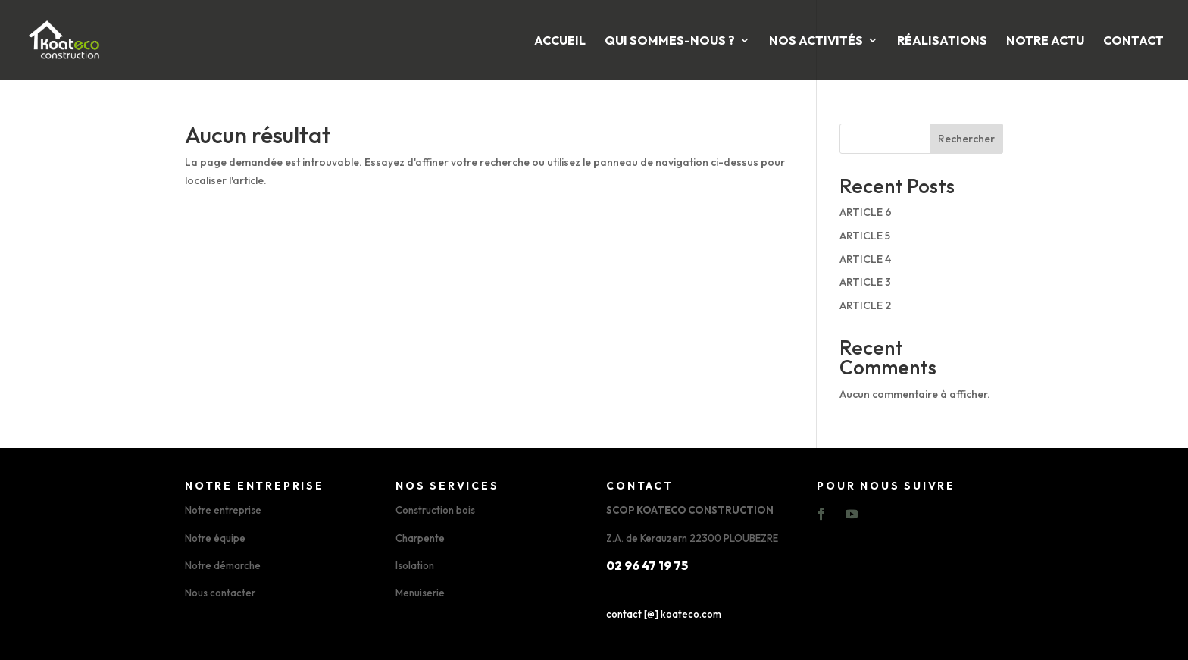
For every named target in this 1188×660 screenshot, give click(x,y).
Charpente (420, 538)
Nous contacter (220, 592)
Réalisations (942, 41)
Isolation (414, 565)
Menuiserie (420, 592)
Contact (1133, 41)
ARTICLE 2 (865, 305)
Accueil (560, 41)
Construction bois (435, 510)
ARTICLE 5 (864, 235)
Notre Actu (1045, 41)
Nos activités (816, 41)
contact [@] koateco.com (663, 614)
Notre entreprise (223, 510)
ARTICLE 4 (865, 259)
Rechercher (966, 138)
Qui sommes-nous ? (670, 41)
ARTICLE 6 (865, 212)
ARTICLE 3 (865, 282)
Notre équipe (215, 538)
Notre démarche (223, 565)
